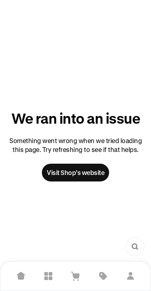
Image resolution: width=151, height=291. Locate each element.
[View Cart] (75, 276)
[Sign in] (130, 276)
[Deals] (103, 276)
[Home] (21, 276)
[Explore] (48, 276)
